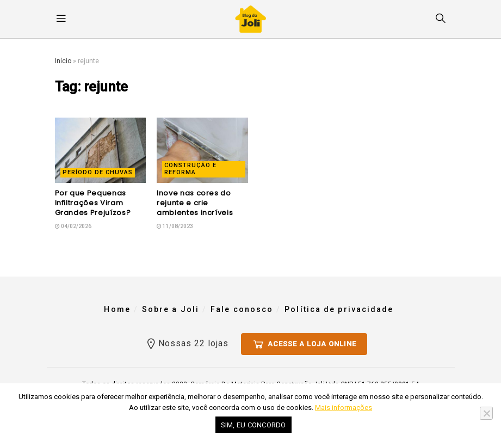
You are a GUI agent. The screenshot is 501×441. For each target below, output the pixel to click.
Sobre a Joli (170, 309)
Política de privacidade (338, 309)
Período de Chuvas (98, 172)
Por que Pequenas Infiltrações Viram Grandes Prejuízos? (93, 203)
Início (63, 61)
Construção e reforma (190, 169)
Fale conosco (242, 309)
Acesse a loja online (304, 342)
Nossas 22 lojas (186, 341)
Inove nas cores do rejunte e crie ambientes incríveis (195, 203)
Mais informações (343, 407)
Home (117, 309)
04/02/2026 (73, 226)
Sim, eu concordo (253, 425)
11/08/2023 (175, 226)
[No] (486, 413)
